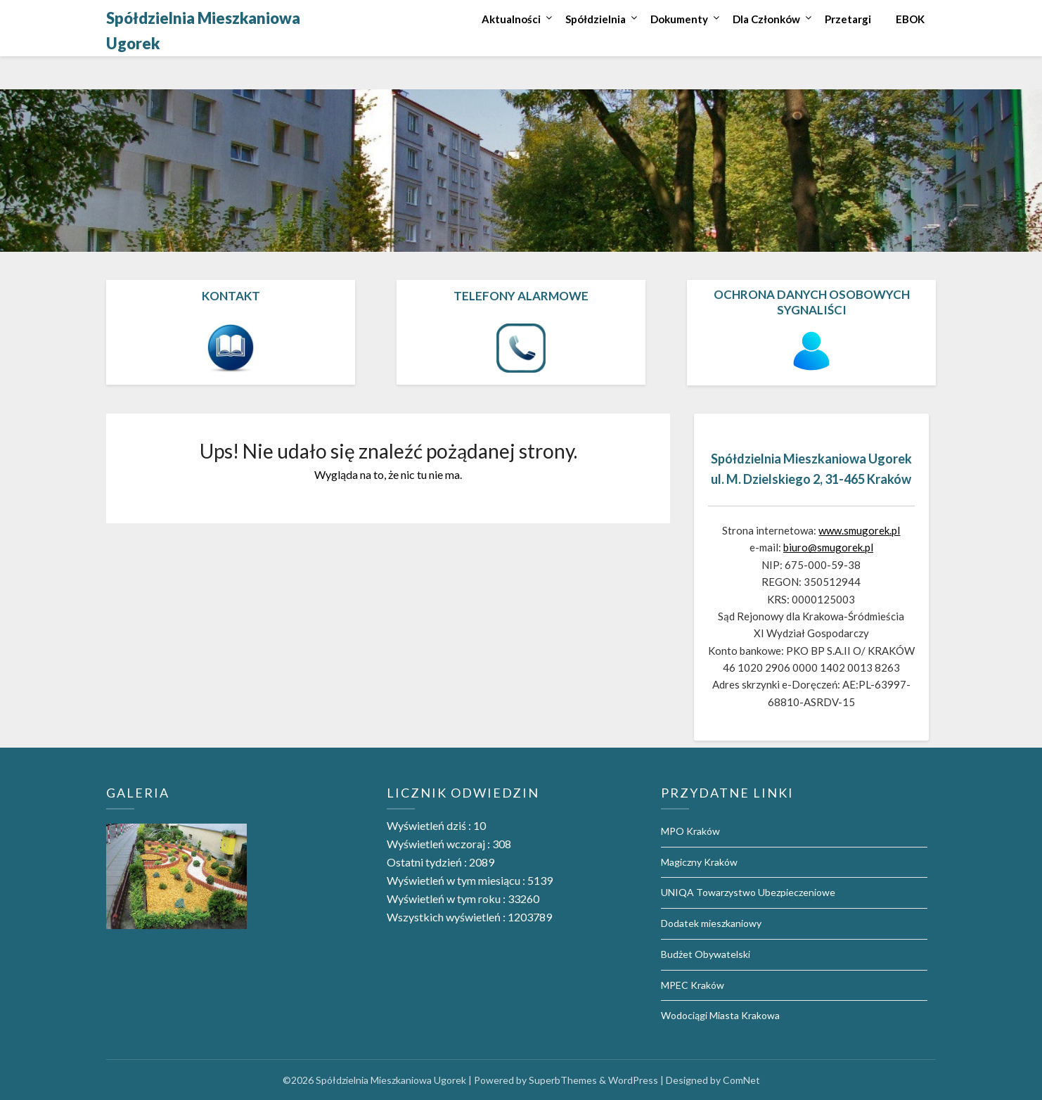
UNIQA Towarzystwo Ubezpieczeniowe (748, 892)
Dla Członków (766, 19)
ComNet (741, 1080)
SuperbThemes (563, 1080)
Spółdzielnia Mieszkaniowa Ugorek (203, 30)
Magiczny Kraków (699, 862)
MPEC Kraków (692, 985)
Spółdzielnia (595, 19)
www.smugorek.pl (859, 530)
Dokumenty (679, 19)
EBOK (910, 19)
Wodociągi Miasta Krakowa (720, 1015)
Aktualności (511, 19)
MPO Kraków (690, 831)
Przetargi (848, 19)
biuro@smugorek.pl (828, 547)
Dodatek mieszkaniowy (711, 923)
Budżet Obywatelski (705, 954)
